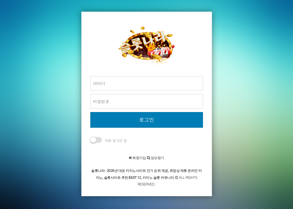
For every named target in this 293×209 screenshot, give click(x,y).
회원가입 (137, 158)
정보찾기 (155, 158)
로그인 (146, 119)
